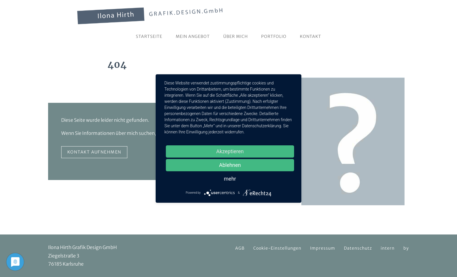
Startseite (149, 36)
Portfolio (273, 36)
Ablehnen (230, 165)
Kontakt (310, 36)
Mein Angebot (193, 36)
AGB (240, 248)
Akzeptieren (230, 151)
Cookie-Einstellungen (277, 248)
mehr (230, 179)
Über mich (235, 36)
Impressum (322, 248)
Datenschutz (358, 248)
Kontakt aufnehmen (94, 152)
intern (388, 248)
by (406, 248)
